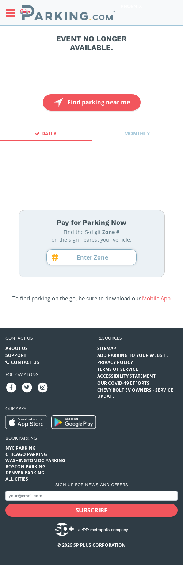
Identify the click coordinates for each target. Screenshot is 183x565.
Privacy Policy (115, 362)
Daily (46, 133)
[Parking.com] (67, 12)
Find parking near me (91, 102)
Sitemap (106, 348)
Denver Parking (25, 473)
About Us (16, 348)
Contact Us (25, 362)
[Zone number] (94, 257)
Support (15, 355)
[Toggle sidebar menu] (12, 13)
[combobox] (91, 162)
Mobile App (156, 298)
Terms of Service (117, 369)
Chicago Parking (26, 454)
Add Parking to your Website (133, 355)
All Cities (16, 479)
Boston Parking (25, 467)
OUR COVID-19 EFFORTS (123, 383)
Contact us (19, 338)
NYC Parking (20, 448)
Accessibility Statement (126, 376)
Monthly (137, 133)
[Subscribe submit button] (91, 510)
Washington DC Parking (35, 460)
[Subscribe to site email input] (91, 496)
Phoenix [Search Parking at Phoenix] (131, 6)
